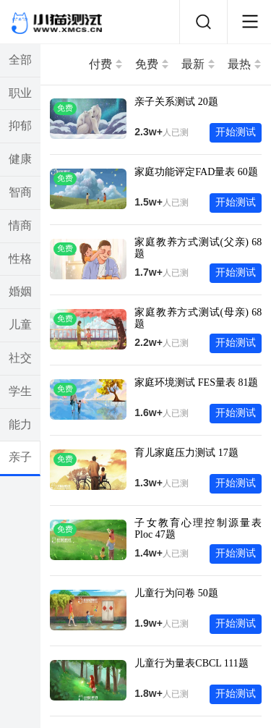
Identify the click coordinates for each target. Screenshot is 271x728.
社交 (20, 358)
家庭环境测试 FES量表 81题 (196, 382)
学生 (20, 391)
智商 (20, 192)
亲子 (20, 457)
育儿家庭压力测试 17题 (186, 452)
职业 (20, 93)
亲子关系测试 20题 (176, 101)
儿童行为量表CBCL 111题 (191, 663)
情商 (20, 225)
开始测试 (235, 132)
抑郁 (20, 125)
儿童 (20, 324)
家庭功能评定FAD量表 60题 (195, 171)
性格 (20, 259)
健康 (20, 159)
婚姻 (20, 291)
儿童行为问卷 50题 (176, 593)
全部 (20, 60)
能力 (20, 424)
